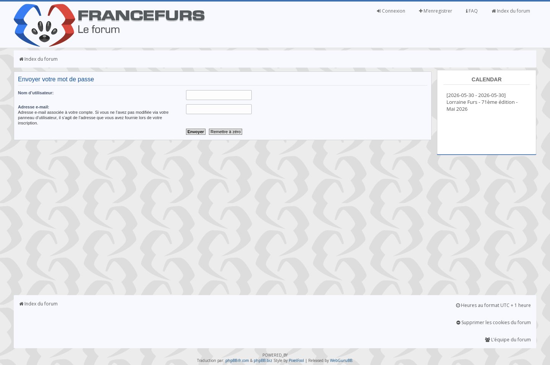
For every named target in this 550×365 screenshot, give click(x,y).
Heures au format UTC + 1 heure (493, 305)
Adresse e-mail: (33, 107)
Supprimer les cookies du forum (493, 322)
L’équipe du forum (508, 339)
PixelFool (296, 360)
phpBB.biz (263, 360)
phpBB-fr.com (237, 360)
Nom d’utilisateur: (36, 92)
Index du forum (511, 11)
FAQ (472, 11)
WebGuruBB (341, 360)
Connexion (391, 11)
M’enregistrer (435, 11)
